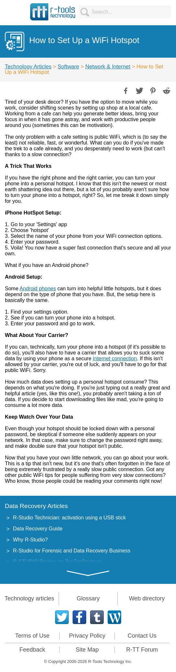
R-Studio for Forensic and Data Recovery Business (71, 550)
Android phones (37, 288)
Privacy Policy (87, 635)
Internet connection (115, 358)
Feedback (32, 649)
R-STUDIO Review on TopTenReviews (57, 561)
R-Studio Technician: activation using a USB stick (69, 517)
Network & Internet (107, 67)
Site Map (87, 649)
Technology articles (29, 598)
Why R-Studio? (30, 539)
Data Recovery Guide (38, 528)
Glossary (88, 598)
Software (68, 67)
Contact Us (142, 635)
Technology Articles (28, 67)
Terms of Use (32, 635)
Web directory (147, 598)
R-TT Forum (142, 649)
